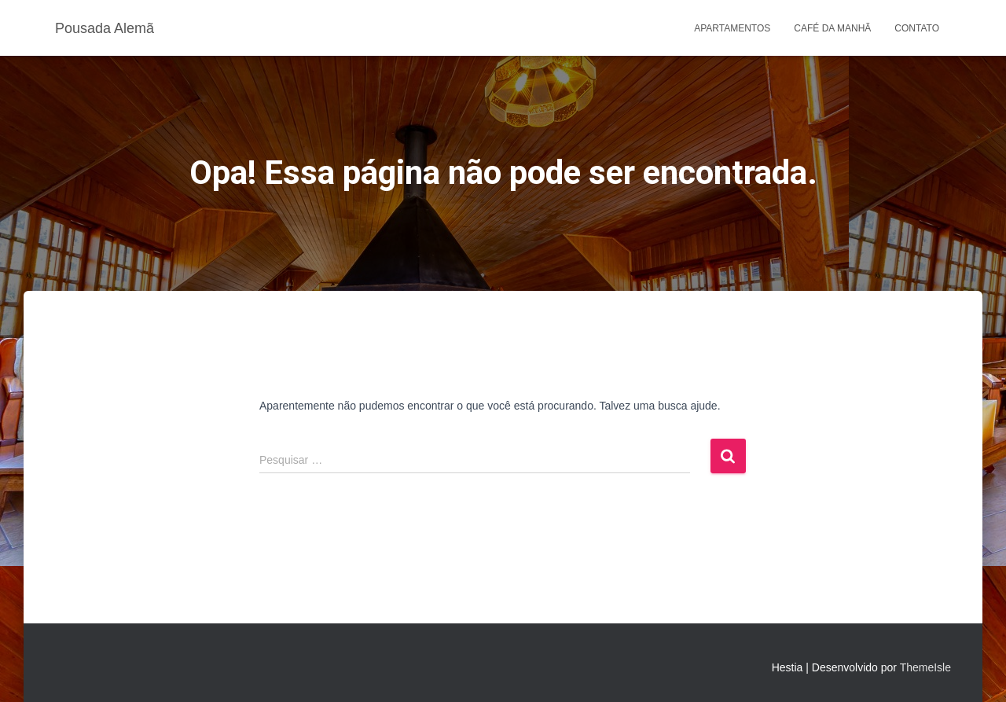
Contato (916, 28)
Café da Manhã (832, 28)
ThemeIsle (925, 667)
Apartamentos (732, 28)
